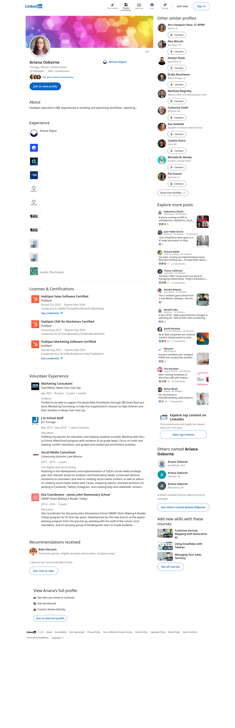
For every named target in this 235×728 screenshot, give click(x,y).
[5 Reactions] (161, 244)
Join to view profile (45, 86)
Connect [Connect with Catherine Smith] (176, 117)
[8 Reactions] (163, 224)
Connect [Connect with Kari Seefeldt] (176, 134)
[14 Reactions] (163, 401)
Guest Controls (190, 632)
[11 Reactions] (164, 263)
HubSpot (46, 300)
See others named (183, 507)
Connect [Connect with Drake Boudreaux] (176, 84)
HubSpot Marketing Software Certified (68, 342)
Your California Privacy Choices (117, 632)
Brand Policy (174, 632)
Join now (182, 6)
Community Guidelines (37, 637)
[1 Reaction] (161, 302)
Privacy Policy (93, 632)
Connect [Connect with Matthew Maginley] (176, 101)
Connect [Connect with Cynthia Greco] (176, 150)
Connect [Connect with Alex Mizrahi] (176, 51)
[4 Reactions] (162, 361)
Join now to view (43, 571)
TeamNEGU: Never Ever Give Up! (61, 388)
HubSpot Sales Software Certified (64, 296)
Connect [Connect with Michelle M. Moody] (176, 167)
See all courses (170, 566)
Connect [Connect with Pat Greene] (176, 183)
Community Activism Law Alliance (61, 456)
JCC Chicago (48, 422)
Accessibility (61, 632)
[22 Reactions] (164, 341)
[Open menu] (147, 51)
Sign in (201, 6)
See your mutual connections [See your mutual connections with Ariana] (58, 77)
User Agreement (77, 632)
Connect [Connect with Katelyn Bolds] (176, 68)
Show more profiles (172, 192)
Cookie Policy (141, 632)
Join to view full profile (50, 618)
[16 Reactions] (164, 381)
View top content (183, 434)
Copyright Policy (158, 632)
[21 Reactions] (164, 282)
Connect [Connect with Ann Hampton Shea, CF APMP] (176, 34)
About (49, 632)
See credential (52, 313)
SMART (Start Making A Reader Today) (64, 498)
